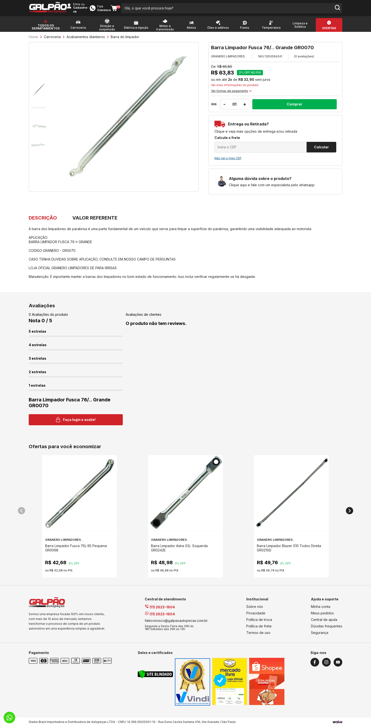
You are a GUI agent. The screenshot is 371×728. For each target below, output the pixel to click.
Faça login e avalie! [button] (76, 421)
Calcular (321, 150)
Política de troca (259, 621)
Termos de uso (258, 634)
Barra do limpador (125, 40)
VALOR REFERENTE (115, 221)
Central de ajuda (324, 621)
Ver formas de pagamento (231, 94)
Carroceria (52, 40)
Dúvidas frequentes (326, 628)
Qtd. (214, 107)
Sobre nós (254, 608)
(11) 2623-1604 (160, 609)
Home (33, 40)
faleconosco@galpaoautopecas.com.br (176, 622)
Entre (264, 7)
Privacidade (255, 615)
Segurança (319, 634)
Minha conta (320, 608)
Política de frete (259, 628)
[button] (21, 512)
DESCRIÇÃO (43, 221)
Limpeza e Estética (300, 28)
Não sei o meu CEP (227, 161)
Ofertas (329, 31)
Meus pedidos (322, 615)
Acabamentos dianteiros (86, 40)
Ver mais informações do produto (235, 88)
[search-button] (234, 9)
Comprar (294, 107)
